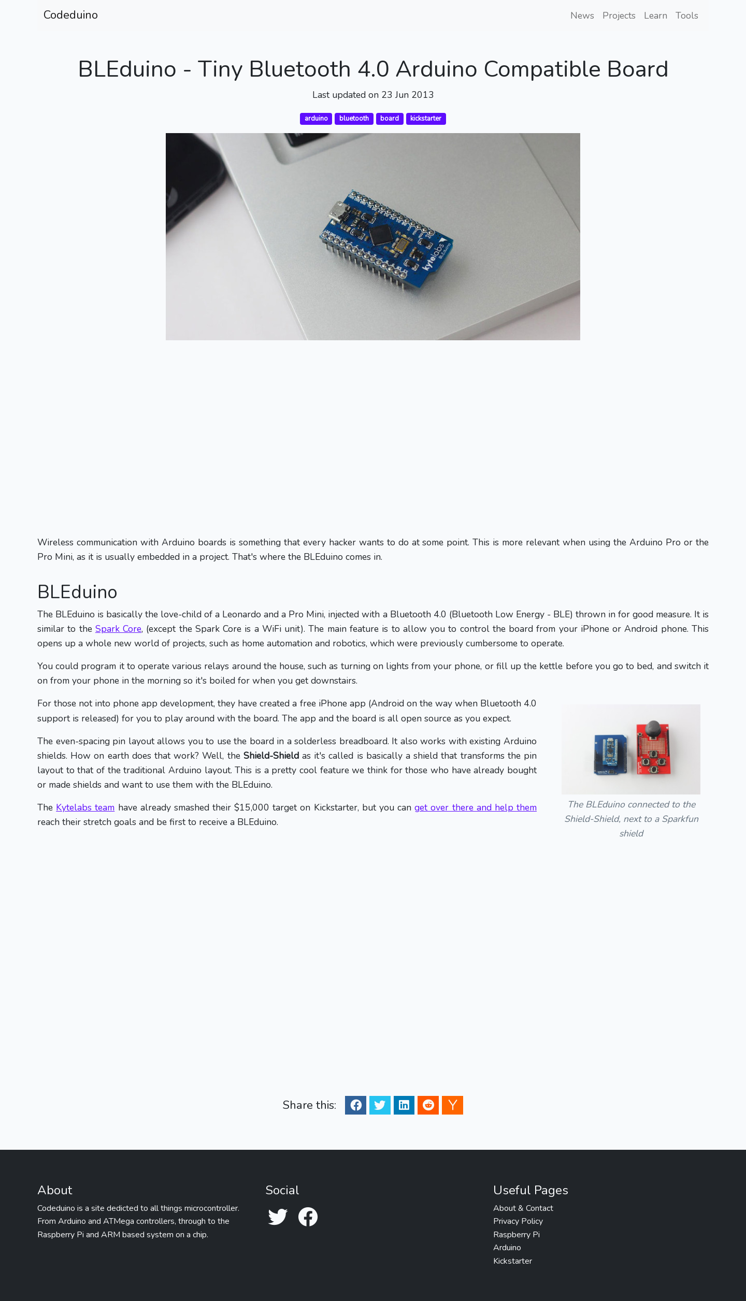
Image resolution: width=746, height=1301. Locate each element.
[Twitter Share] (379, 1105)
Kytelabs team (85, 807)
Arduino (507, 1247)
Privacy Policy (518, 1221)
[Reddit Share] (428, 1105)
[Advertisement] (373, 437)
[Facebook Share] (356, 1105)
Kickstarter (512, 1261)
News (582, 15)
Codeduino (71, 15)
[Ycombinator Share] (453, 1105)
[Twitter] (277, 1218)
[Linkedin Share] (404, 1105)
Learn (655, 15)
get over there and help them (475, 807)
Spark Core (118, 629)
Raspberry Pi (516, 1234)
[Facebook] (307, 1218)
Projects (619, 15)
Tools (687, 15)
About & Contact (523, 1208)
